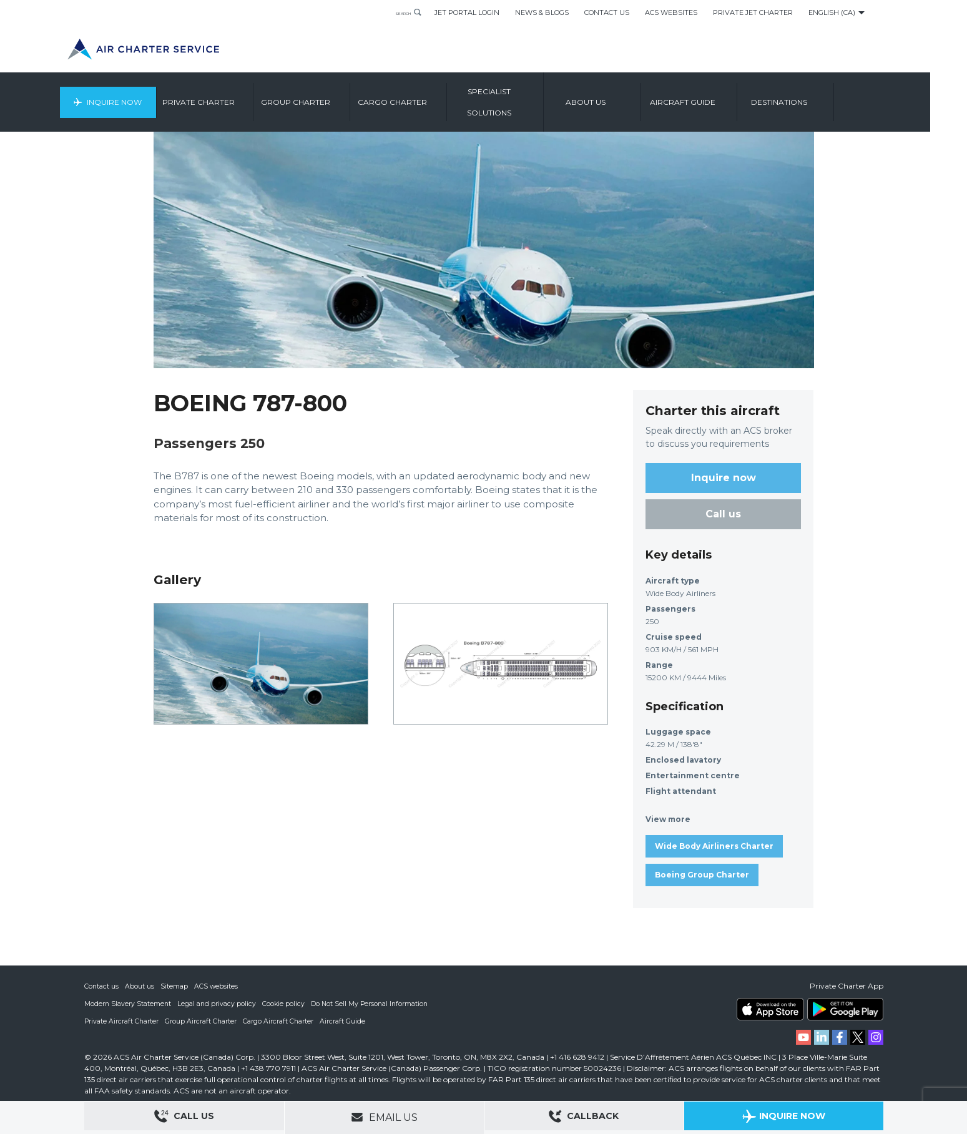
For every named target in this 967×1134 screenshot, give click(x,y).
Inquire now (723, 478)
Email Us (384, 1117)
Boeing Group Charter (702, 874)
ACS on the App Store (770, 1009)
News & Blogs (542, 12)
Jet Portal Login (466, 12)
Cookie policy (285, 1003)
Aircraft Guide (725, 96)
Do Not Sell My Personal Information (373, 1003)
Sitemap (175, 986)
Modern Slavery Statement (128, 1003)
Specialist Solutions (531, 96)
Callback (583, 1118)
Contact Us (606, 12)
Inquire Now (151, 96)
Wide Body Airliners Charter (714, 846)
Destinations (822, 96)
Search (394, 12)
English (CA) (831, 12)
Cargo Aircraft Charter (280, 1021)
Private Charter (241, 96)
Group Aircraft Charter (202, 1021)
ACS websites (217, 986)
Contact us (101, 986)
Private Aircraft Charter (122, 1021)
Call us (723, 514)
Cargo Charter (434, 96)
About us (629, 96)
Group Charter (338, 96)
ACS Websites (671, 12)
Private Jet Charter (753, 12)
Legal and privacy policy (218, 1003)
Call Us (184, 1118)
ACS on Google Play (845, 1009)
